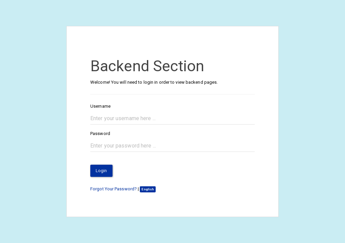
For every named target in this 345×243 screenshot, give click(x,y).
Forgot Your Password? (113, 188)
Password (100, 133)
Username (100, 106)
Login (101, 170)
